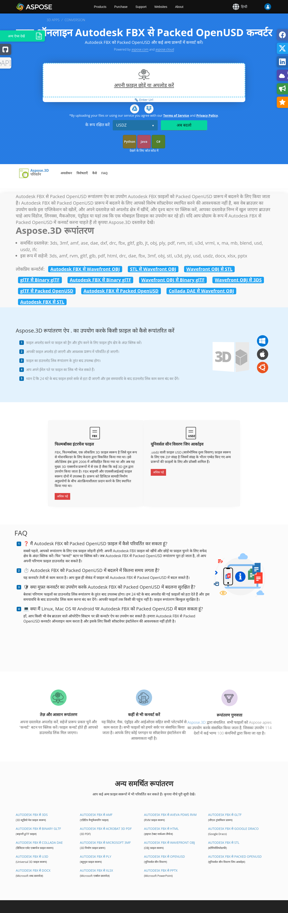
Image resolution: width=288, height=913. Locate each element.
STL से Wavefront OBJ (153, 269)
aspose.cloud (164, 49)
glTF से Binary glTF (40, 280)
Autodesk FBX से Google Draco (233, 828)
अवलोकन (66, 173)
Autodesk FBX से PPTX (161, 870)
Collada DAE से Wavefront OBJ (201, 291)
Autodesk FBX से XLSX (96, 870)
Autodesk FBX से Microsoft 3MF (105, 842)
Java (144, 141)
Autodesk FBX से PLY (95, 856)
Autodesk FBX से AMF (96, 815)
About (179, 7)
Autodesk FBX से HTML (161, 828)
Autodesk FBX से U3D (32, 856)
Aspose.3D (39, 171)
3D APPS (53, 20)
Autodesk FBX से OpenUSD (164, 856)
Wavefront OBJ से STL (209, 269)
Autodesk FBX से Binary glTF (100, 280)
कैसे (94, 173)
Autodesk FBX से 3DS (32, 815)
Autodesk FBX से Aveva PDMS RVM (170, 815)
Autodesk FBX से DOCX (33, 870)
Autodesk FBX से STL (42, 302)
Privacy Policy (207, 115)
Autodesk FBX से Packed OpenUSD (121, 291)
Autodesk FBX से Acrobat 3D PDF (106, 828)
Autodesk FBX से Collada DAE (39, 842)
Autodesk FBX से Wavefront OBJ (85, 269)
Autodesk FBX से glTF (225, 815)
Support (140, 7)
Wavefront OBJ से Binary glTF (173, 280)
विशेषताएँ (82, 173)
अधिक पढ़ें (62, 496)
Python (129, 141)
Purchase (121, 7)
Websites (160, 7)
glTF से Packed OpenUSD (46, 291)
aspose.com (139, 49)
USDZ (121, 125)
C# (158, 141)
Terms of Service (176, 115)
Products (100, 7)
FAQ (104, 173)
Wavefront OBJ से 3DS (238, 280)
